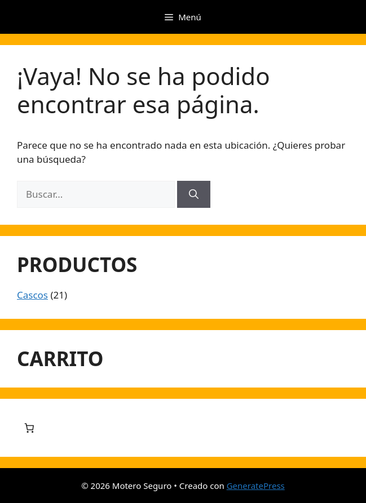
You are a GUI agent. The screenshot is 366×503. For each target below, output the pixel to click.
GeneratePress (256, 485)
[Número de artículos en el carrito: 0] (29, 428)
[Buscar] (193, 194)
